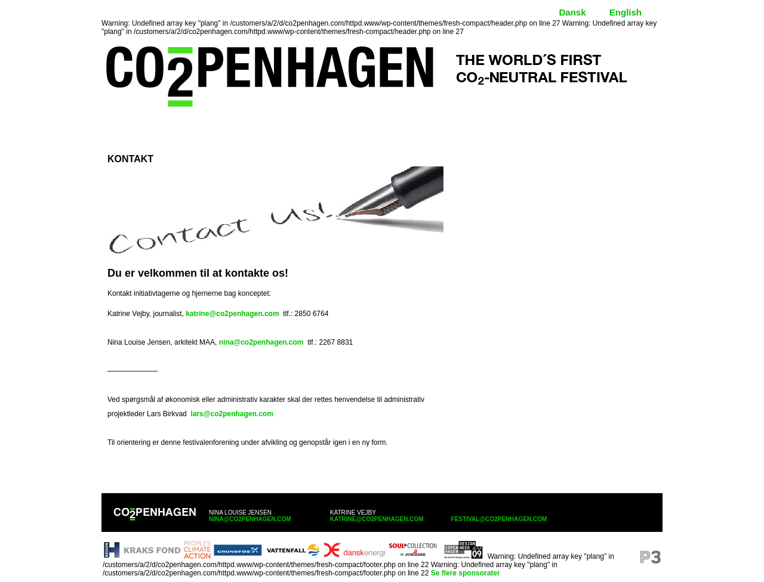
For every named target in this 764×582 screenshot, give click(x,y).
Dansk (572, 12)
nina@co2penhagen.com (261, 342)
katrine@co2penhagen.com (232, 313)
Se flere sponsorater (465, 573)
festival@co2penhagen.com (499, 519)
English (625, 12)
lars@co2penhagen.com (231, 414)
